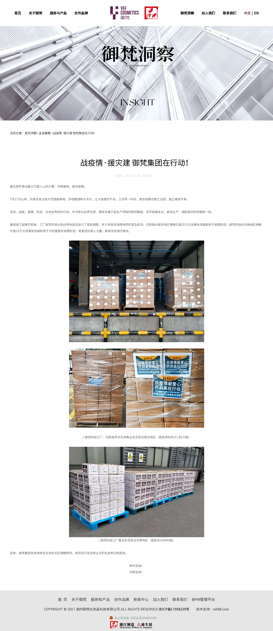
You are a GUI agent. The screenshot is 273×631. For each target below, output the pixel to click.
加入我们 (208, 13)
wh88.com (221, 609)
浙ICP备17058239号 (174, 609)
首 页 (62, 599)
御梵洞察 (187, 13)
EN (256, 13)
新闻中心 (141, 599)
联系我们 (229, 13)
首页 (17, 13)
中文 (247, 13)
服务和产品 (100, 599)
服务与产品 (58, 13)
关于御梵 (35, 13)
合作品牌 (81, 13)
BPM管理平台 (203, 599)
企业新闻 (45, 133)
